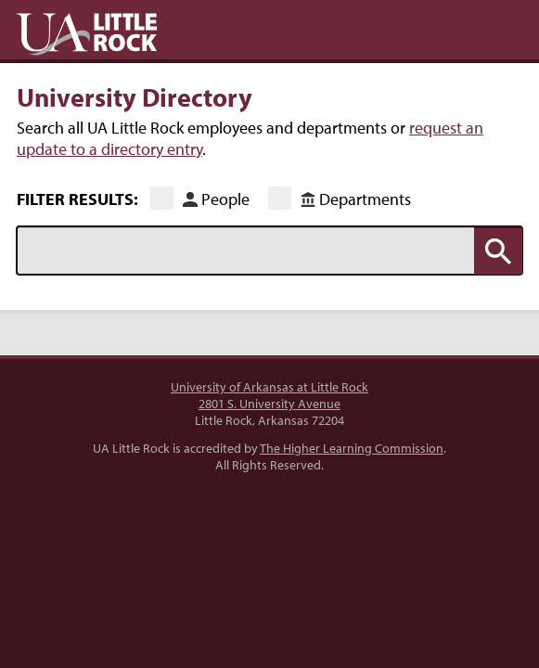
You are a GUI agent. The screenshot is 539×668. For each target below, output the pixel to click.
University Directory (134, 96)
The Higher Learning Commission (351, 448)
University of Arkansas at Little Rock (269, 387)
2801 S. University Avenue (269, 403)
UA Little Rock (87, 34)
